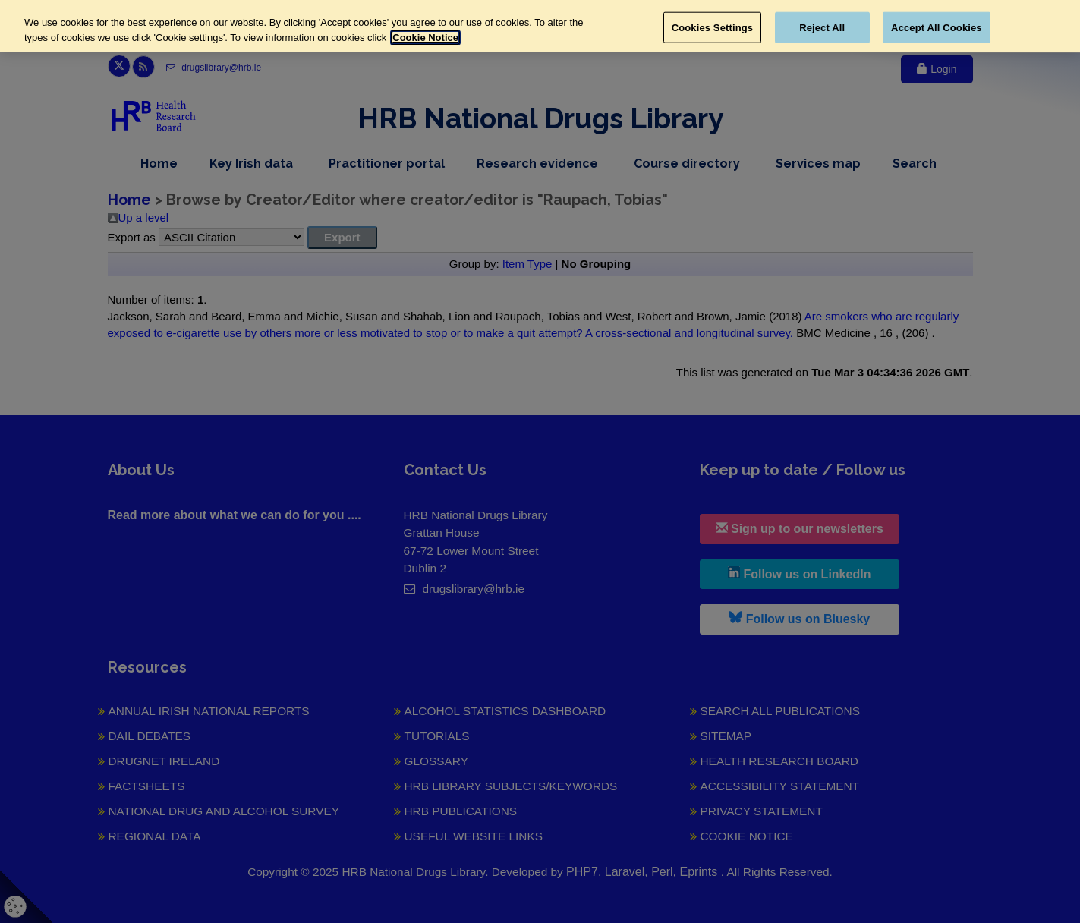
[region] (540, 26)
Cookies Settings (713, 27)
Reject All (822, 27)
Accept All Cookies (936, 27)
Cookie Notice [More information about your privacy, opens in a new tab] (425, 37)
